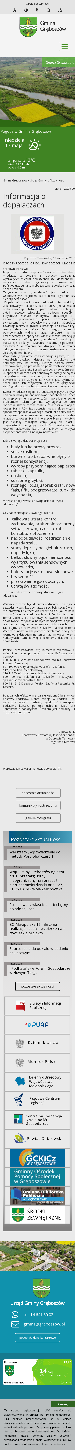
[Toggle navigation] (64, 46)
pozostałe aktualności (38, 793)
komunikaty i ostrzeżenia (38, 805)
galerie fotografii (38, 818)
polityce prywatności (52, 1444)
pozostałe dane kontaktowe (37, 1337)
